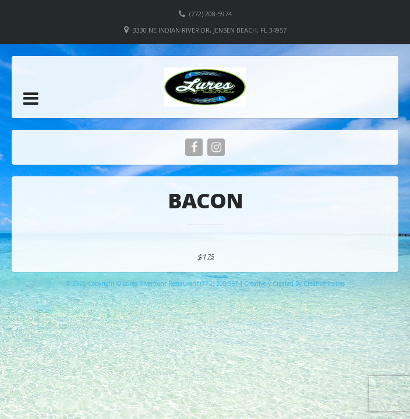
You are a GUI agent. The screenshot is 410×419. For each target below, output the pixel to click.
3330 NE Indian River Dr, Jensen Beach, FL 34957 (210, 30)
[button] (30, 98)
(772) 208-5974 (210, 13)
